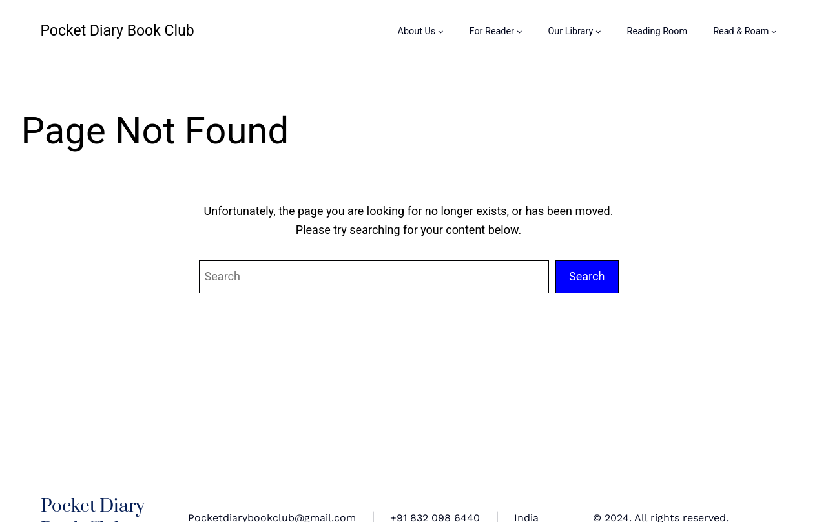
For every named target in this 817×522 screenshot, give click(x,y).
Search (587, 276)
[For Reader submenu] (519, 31)
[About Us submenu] (441, 31)
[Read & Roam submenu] (774, 31)
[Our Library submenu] (598, 31)
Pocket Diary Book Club (117, 30)
